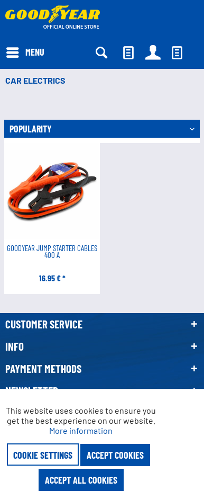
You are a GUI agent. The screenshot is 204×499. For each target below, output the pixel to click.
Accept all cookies (81, 480)
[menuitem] (25, 51)
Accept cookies (115, 455)
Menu (25, 51)
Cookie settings (42, 455)
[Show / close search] (101, 52)
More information (81, 430)
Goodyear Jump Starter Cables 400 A (52, 252)
